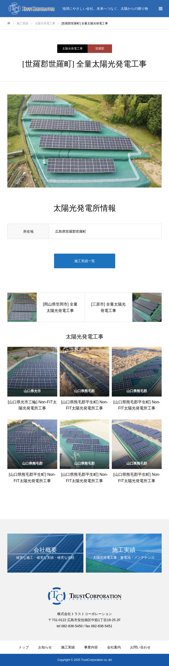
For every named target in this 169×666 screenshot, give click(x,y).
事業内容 (91, 647)
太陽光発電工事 (72, 48)
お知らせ (45, 647)
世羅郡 (99, 48)
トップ (24, 647)
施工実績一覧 (84, 261)
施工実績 (68, 647)
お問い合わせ (140, 647)
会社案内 (114, 647)
